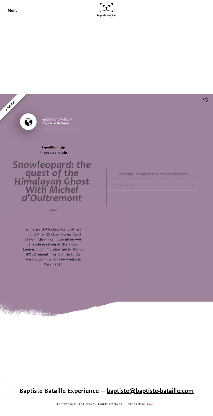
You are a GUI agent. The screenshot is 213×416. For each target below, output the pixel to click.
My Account (184, 10)
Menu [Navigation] (12, 10)
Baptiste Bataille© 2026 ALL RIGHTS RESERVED (90, 404)
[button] (205, 100)
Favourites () (164, 10)
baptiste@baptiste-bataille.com (150, 391)
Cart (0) (200, 10)
